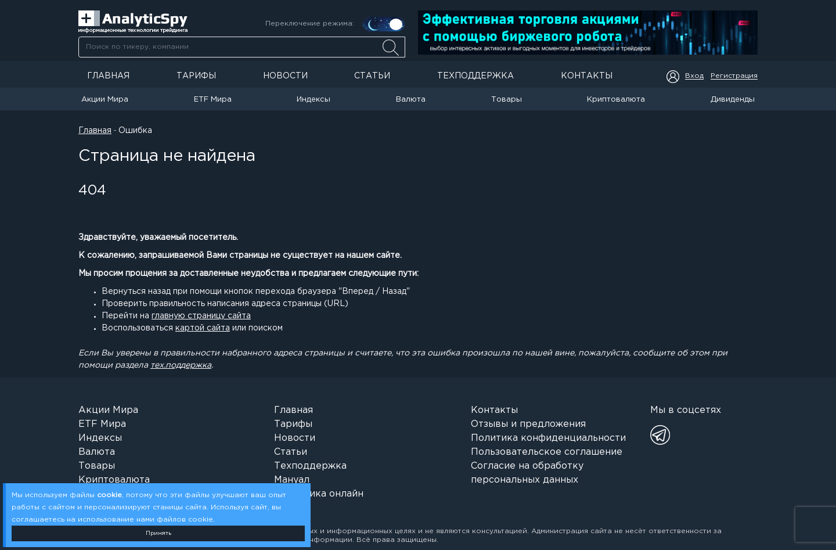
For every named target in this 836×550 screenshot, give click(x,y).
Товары (506, 99)
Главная (108, 76)
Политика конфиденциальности (548, 438)
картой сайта (202, 328)
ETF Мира (213, 99)
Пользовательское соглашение (546, 452)
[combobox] (241, 47)
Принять (158, 533)
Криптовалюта (616, 99)
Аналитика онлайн (318, 494)
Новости (285, 76)
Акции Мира (104, 99)
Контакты (586, 76)
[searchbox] (241, 47)
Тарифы (196, 76)
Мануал (291, 480)
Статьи (372, 76)
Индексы (313, 99)
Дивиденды (733, 99)
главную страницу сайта (201, 315)
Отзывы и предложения (528, 424)
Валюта (411, 99)
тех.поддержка (180, 365)
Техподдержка (475, 76)
